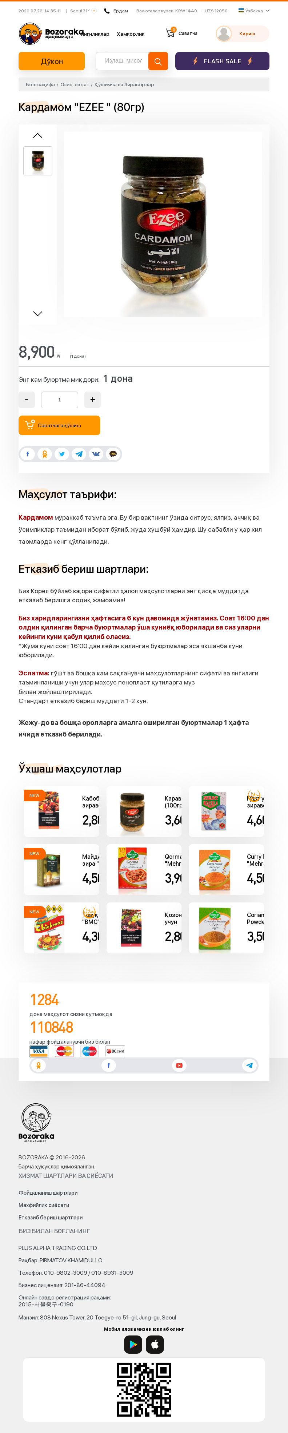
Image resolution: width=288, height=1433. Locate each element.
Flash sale (222, 61)
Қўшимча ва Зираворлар (124, 84)
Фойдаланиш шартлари (48, 1193)
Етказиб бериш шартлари (51, 1217)
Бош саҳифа (40, 84)
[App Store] (155, 1344)
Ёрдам (116, 11)
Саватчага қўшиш (53, 424)
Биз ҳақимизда (59, 33)
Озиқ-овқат (74, 84)
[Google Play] (133, 1344)
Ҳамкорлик (130, 34)
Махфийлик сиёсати (44, 1205)
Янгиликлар (95, 34)
